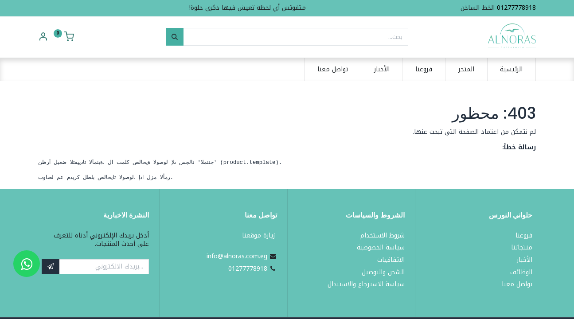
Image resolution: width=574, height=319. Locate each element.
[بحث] (175, 37)
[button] (50, 266)
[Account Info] (43, 38)
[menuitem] (512, 69)
